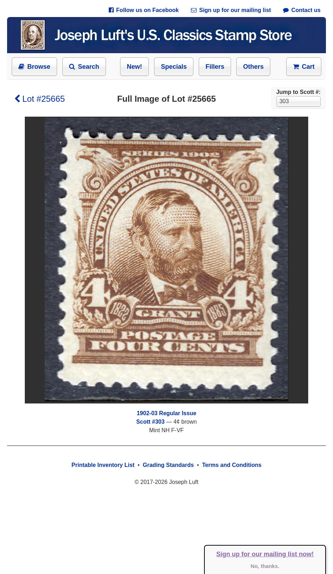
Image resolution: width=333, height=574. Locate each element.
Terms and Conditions (231, 465)
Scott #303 (150, 422)
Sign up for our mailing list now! (265, 554)
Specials (174, 66)
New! (134, 66)
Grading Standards (168, 465)
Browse (34, 66)
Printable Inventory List (103, 465)
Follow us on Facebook (144, 10)
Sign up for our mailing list (231, 10)
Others (253, 66)
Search (84, 66)
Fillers (214, 66)
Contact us (302, 10)
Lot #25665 (39, 99)
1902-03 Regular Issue (166, 413)
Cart (304, 66)
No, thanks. (265, 566)
